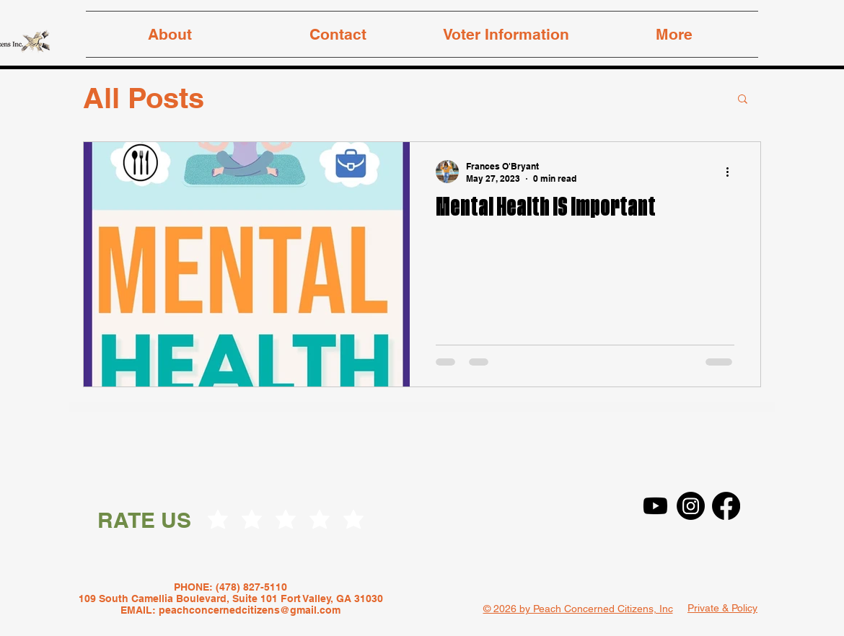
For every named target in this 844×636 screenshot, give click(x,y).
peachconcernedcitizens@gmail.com (249, 610)
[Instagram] (691, 506)
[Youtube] (655, 506)
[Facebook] (726, 506)
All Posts (143, 98)
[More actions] (732, 171)
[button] (743, 99)
